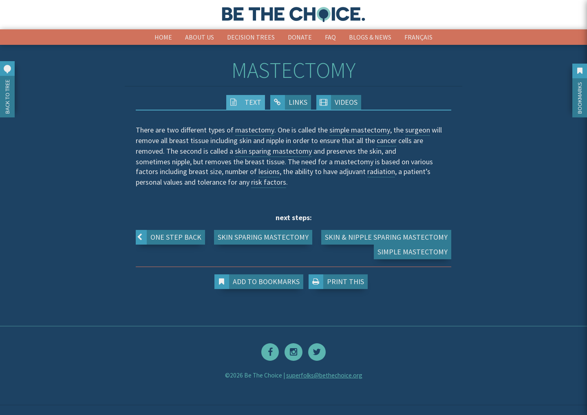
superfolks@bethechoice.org (324, 375)
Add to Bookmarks (259, 281)
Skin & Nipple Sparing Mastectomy (386, 237)
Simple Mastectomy (412, 251)
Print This (338, 281)
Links (288, 102)
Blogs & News (370, 37)
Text (243, 102)
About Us (199, 37)
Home (163, 37)
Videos (336, 102)
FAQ (330, 37)
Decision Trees (251, 37)
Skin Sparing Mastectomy (263, 237)
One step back (168, 237)
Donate (300, 37)
